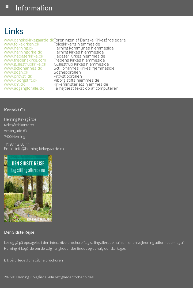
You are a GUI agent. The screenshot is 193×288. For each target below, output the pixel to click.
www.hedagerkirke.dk (23, 56)
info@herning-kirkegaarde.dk (39, 148)
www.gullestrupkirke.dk (25, 64)
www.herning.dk (18, 48)
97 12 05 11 (20, 144)
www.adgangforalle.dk (24, 88)
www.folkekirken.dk (21, 44)
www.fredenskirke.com (25, 60)
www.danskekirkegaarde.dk (29, 40)
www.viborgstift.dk (20, 80)
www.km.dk (14, 84)
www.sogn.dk (16, 72)
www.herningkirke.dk (23, 52)
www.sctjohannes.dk (23, 68)
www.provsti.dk (18, 76)
